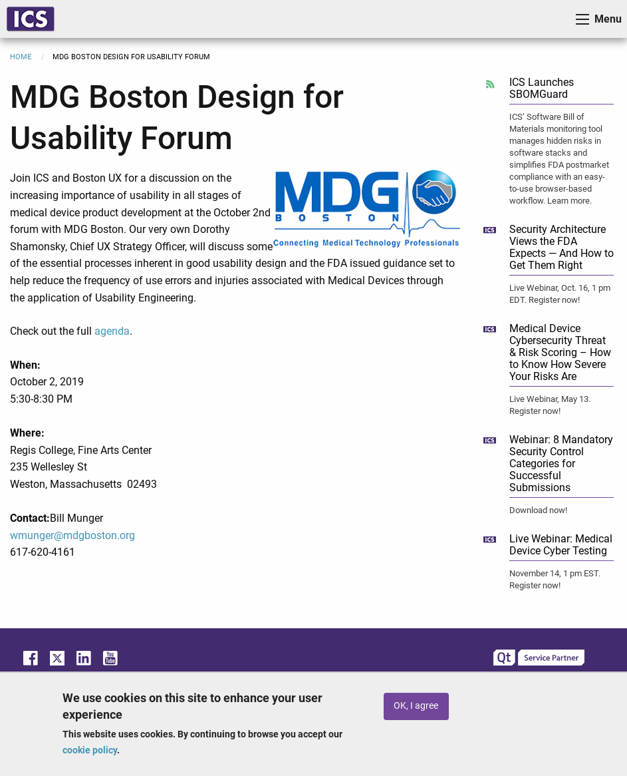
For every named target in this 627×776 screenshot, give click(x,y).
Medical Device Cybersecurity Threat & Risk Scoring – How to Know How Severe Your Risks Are (560, 352)
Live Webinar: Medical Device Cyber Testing (560, 544)
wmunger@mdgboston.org (72, 535)
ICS (30, 19)
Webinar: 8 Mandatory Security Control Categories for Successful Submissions (561, 463)
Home (20, 57)
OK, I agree (416, 705)
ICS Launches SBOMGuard (541, 88)
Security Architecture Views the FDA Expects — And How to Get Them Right (561, 247)
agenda (112, 331)
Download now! (538, 510)
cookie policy (90, 750)
